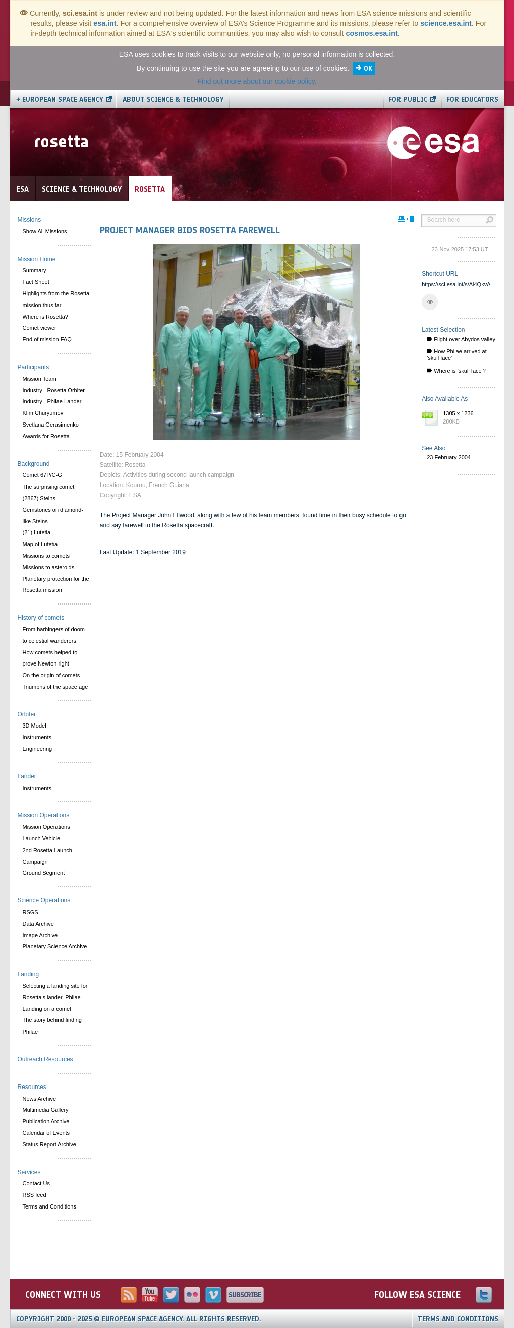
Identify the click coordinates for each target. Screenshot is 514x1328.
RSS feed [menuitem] (34, 1195)
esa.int (104, 23)
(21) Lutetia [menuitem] (37, 532)
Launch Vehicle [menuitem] (42, 838)
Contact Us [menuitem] (36, 1183)
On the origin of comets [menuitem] (51, 675)
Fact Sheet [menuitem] (36, 282)
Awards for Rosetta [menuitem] (46, 436)
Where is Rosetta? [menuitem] (45, 317)
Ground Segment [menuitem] (44, 873)
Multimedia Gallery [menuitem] (46, 1110)
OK (368, 68)
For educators (472, 99)
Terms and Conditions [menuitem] (49, 1206)
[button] (430, 302)
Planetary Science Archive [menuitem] (55, 946)
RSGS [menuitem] (30, 912)
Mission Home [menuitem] (37, 259)
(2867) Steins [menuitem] (39, 498)
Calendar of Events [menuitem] (46, 1133)
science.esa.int (446, 23)
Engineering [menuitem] (37, 749)
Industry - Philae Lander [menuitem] (52, 401)
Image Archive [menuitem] (40, 935)
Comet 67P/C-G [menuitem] (42, 475)
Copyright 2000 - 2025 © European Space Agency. (138, 1319)
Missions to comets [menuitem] (46, 556)
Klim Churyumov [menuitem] (43, 413)
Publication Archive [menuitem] (46, 1121)
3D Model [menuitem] (34, 725)
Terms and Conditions (458, 1319)
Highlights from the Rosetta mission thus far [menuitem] (56, 299)
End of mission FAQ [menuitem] (47, 339)
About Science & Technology (173, 99)
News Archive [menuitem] (39, 1099)
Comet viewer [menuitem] (39, 328)
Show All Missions (45, 231)
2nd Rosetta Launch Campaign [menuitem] (47, 856)
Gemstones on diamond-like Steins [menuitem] (53, 515)
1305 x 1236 (467, 418)
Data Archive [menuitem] (38, 924)
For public (407, 99)
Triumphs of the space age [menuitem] (55, 687)
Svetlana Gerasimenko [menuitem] (51, 424)
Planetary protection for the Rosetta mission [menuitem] (56, 584)
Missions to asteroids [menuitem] (49, 567)
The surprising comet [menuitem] (49, 487)
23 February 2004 (449, 457)
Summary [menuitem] (34, 270)
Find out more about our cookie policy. (256, 81)
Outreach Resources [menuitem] (45, 1059)
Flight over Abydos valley (461, 339)
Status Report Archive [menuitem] (49, 1144)
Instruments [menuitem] (37, 737)
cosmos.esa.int (371, 33)
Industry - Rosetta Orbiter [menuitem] (54, 390)
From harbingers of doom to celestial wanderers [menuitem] (54, 635)
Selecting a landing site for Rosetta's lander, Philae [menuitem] (55, 991)
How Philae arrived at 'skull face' (457, 354)
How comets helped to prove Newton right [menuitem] (50, 658)
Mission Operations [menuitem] (46, 827)
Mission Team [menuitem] (39, 379)
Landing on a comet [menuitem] (47, 1009)
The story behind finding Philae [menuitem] (52, 1026)
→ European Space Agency (59, 99)
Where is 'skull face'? (456, 371)
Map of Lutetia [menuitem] (40, 544)
